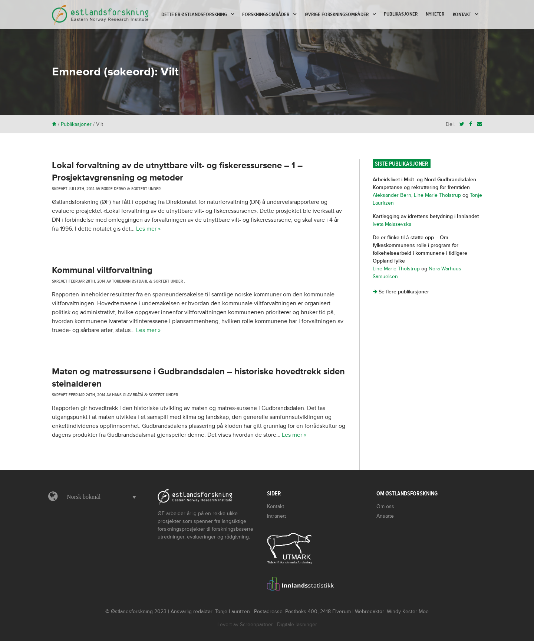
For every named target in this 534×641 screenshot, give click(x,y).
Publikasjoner (401, 14)
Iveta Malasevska (392, 224)
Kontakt (462, 14)
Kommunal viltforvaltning (102, 270)
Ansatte (385, 516)
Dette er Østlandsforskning (194, 14)
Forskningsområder (265, 14)
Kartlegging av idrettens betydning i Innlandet (426, 216)
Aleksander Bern (392, 195)
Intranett (276, 516)
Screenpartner (256, 624)
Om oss (385, 506)
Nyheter (435, 14)
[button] (99, 497)
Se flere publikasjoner (401, 292)
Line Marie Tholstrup (437, 195)
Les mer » (148, 228)
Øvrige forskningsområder (337, 14)
